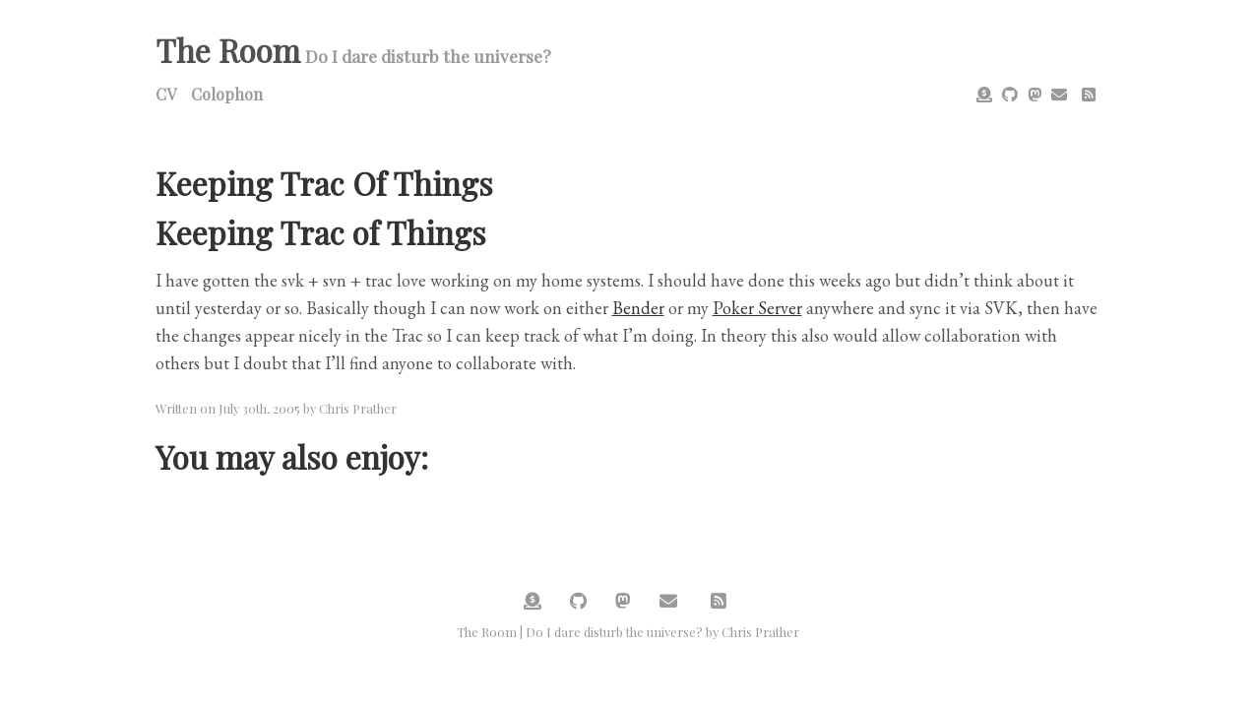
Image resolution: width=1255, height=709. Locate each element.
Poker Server (757, 307)
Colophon (227, 94)
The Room (228, 50)
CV (166, 94)
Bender (638, 307)
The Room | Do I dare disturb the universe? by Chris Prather (628, 631)
